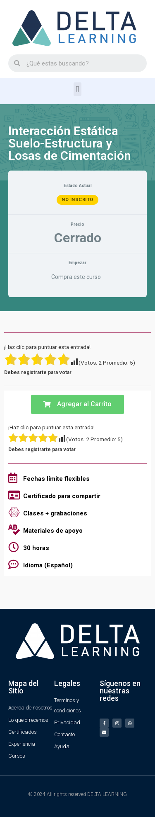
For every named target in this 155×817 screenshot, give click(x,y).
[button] (77, 89)
